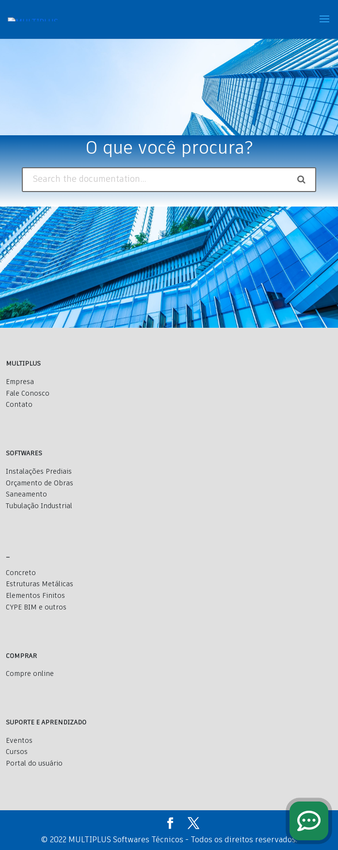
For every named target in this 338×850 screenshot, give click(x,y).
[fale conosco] (309, 821)
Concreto (21, 573)
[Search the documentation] (301, 179)
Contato (19, 404)
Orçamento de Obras (39, 483)
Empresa (20, 382)
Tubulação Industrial (39, 506)
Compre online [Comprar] (30, 674)
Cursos (17, 752)
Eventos (19, 741)
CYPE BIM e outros (36, 607)
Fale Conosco (27, 393)
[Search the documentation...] (157, 179)
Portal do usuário (34, 763)
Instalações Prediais (39, 471)
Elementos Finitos (35, 596)
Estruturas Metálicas (39, 584)
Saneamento (26, 494)
